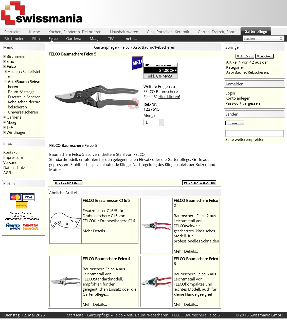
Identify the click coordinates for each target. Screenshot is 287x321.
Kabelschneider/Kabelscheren (24, 104)
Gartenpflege (255, 31)
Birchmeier (14, 38)
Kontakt (10, 152)
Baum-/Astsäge (21, 91)
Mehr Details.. (95, 230)
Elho (36, 38)
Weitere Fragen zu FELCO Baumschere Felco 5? (162, 91)
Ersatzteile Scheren (24, 96)
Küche (34, 31)
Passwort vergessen (242, 103)
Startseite (12, 31)
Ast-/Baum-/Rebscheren (154, 47)
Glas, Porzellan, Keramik (168, 31)
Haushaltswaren (124, 31)
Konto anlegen (237, 98)
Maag (94, 38)
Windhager (16, 132)
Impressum (13, 157)
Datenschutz (14, 167)
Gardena (73, 38)
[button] (161, 120)
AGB (7, 172)
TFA (111, 38)
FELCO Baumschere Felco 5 (196, 314)
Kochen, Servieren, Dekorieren (74, 31)
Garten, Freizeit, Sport (217, 31)
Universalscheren (23, 112)
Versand (10, 162)
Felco (53, 38)
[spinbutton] (152, 122)
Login (230, 93)
